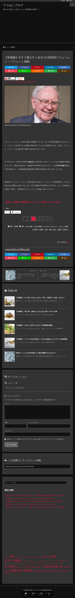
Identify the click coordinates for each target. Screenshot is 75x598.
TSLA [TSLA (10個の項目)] (35, 557)
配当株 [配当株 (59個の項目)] (38, 571)
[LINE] (24, 70)
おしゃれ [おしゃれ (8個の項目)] (39, 557)
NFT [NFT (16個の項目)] (27, 557)
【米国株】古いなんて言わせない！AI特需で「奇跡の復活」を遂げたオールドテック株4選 (34, 507)
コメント (7, 403)
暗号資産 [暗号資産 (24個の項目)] (67, 567)
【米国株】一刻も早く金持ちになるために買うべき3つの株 (36, 311)
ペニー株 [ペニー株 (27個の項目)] (40, 563)
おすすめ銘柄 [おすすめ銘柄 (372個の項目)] (13, 560)
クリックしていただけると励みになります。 (20, 82)
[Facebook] (24, 67)
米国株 (16, 226)
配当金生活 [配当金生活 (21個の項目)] (57, 571)
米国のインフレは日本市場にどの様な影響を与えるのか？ (36, 353)
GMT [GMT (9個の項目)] (16, 557)
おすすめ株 (28, 226)
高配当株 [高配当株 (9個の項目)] (7, 573)
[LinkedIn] (50, 67)
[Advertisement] (37, 28)
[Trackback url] (37, 466)
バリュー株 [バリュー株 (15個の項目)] (22, 563)
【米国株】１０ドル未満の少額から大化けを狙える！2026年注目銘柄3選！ (29, 498)
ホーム (6, 47)
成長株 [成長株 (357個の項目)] (48, 566)
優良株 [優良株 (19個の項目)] (34, 567)
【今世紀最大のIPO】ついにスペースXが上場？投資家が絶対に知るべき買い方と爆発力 (33, 501)
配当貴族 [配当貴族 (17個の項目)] (44, 571)
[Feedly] (50, 70)
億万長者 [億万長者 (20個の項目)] (28, 567)
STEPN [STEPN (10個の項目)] (31, 557)
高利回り (65, 229)
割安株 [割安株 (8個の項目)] (38, 567)
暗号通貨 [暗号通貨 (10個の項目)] (7, 571)
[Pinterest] (37, 67)
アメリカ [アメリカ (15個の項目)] (24, 561)
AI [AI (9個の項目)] (5, 557)
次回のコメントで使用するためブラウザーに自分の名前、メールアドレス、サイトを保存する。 (35, 439)
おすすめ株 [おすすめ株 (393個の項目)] (49, 556)
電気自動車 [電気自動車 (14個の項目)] (65, 571)
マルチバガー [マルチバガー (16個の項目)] (48, 563)
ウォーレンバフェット (50, 226)
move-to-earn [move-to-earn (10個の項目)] (21, 557)
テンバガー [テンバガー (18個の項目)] (8, 563)
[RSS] (37, 70)
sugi (68, 242)
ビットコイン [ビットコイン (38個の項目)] (31, 563)
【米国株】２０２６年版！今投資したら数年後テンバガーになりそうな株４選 (30, 504)
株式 (54, 229)
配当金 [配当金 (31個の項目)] (50, 571)
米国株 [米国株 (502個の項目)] (27, 570)
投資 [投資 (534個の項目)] (55, 566)
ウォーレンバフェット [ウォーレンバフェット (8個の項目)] (40, 561)
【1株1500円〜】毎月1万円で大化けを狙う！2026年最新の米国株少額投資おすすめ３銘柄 (34, 495)
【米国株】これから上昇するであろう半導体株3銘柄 (34, 325)
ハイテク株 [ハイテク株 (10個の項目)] (15, 563)
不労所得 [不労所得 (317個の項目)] (10, 566)
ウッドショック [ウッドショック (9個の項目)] (51, 561)
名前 (6, 422)
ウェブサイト (8, 431)
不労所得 (35, 229)
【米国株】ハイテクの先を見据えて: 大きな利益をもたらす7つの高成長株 (41, 339)
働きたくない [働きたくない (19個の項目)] (20, 567)
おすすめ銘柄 (38, 226)
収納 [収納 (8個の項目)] (42, 567)
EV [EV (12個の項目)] (7, 557)
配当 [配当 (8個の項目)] (34, 571)
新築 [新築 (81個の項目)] (61, 567)
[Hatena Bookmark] (64, 67)
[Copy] (64, 70)
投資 (13, 47)
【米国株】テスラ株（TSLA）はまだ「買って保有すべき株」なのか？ (40, 298)
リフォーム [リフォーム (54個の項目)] (57, 563)
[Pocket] (11, 70)
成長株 (41, 229)
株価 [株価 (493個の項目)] (13, 570)
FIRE (22, 226)
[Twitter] (11, 67)
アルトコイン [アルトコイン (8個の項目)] (31, 561)
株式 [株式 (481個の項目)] (19, 570)
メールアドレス (33, 422)
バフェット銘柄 (63, 226)
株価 (50, 229)
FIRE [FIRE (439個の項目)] (11, 556)
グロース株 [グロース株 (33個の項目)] (59, 561)
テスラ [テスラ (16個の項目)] (67, 561)
